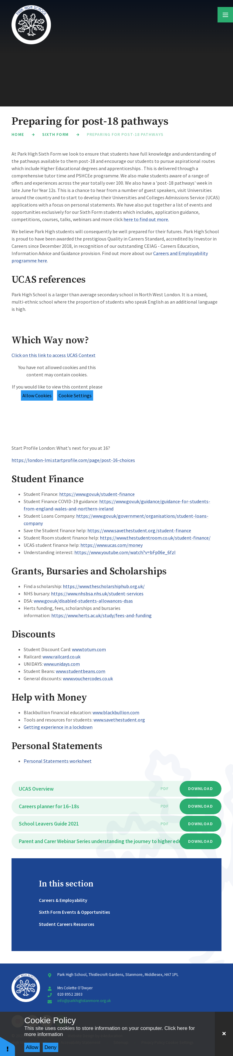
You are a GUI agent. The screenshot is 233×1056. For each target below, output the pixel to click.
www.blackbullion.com (116, 712)
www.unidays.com (62, 664)
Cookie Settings (75, 395)
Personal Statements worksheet (58, 761)
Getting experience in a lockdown (58, 727)
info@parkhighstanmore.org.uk (84, 1000)
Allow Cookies (37, 395)
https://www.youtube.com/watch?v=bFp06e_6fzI (125, 552)
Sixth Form (55, 134)
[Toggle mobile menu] (225, 14)
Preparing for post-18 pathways (125, 134)
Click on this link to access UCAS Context (54, 355)
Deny (51, 1047)
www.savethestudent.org (119, 720)
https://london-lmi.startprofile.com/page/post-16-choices (73, 460)
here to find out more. (146, 219)
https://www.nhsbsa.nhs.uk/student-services (97, 593)
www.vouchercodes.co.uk (88, 678)
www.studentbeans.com (80, 671)
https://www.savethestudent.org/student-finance (139, 530)
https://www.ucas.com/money (111, 545)
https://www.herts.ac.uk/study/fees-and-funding (101, 615)
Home (18, 134)
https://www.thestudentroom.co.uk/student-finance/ (155, 538)
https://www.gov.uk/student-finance (97, 494)
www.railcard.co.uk (61, 657)
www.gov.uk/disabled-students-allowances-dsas (83, 601)
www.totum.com (89, 649)
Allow (32, 1047)
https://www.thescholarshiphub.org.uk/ (104, 586)
